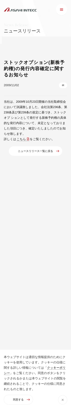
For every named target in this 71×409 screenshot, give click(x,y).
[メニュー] (61, 9)
